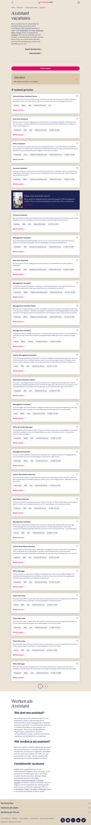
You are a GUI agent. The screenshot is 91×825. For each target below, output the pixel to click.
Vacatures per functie (31, 7)
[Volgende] (50, 686)
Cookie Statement (24, 818)
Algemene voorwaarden (15, 821)
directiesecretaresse (28, 780)
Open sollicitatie (35, 53)
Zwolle (18, 32)
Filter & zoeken (45, 68)
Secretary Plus (7, 803)
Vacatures (20, 7)
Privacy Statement (6, 818)
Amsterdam (24, 30)
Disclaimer (15, 818)
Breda (13, 32)
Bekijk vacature (19, 110)
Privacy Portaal (34, 818)
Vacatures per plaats (9, 808)
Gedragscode (4, 821)
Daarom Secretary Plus (33, 49)
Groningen (14, 35)
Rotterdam (39, 30)
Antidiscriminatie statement (47, 818)
